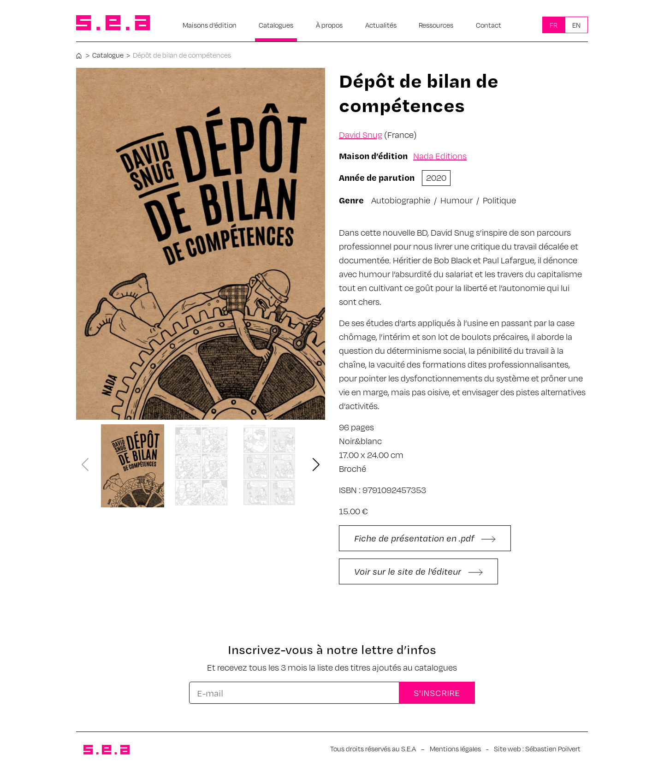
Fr (553, 25)
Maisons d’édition (210, 25)
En (576, 25)
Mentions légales (455, 748)
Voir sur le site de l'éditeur (418, 571)
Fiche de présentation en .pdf (425, 538)
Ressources (436, 25)
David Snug (360, 134)
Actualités (381, 25)
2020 (436, 177)
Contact (488, 25)
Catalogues (276, 25)
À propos (329, 25)
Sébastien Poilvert (553, 748)
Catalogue (108, 54)
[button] (316, 465)
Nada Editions (440, 155)
